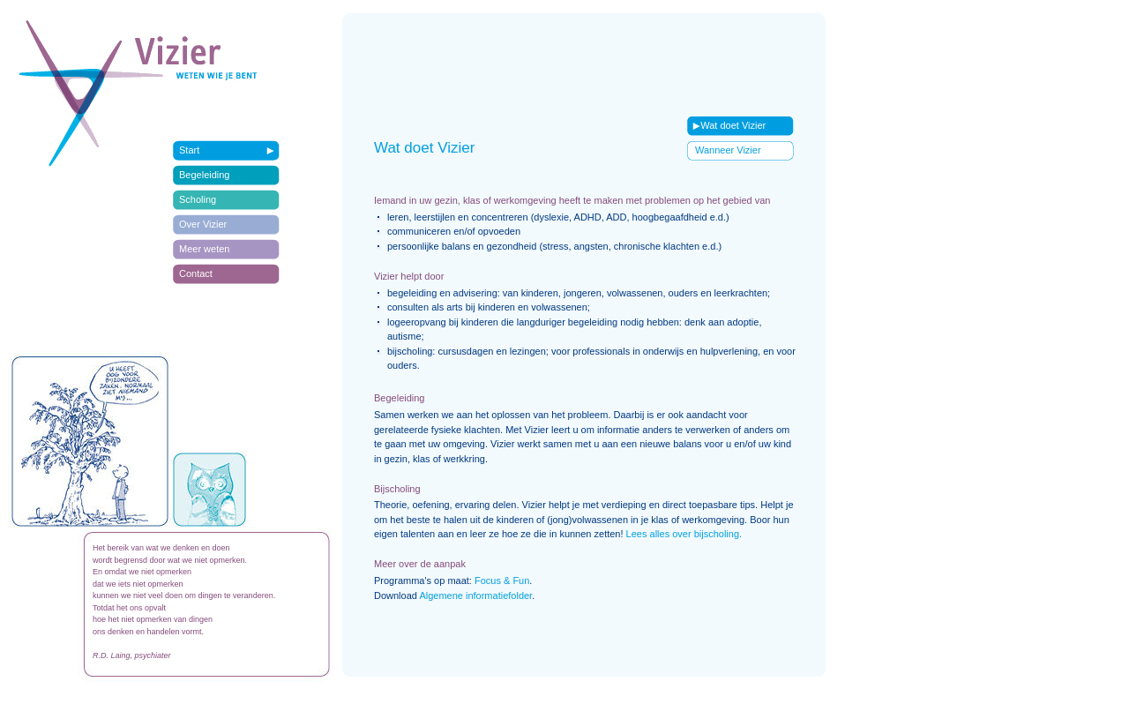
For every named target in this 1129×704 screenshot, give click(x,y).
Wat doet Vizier (726, 125)
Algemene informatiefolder (475, 595)
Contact (196, 273)
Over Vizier (203, 224)
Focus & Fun (502, 580)
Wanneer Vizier (728, 150)
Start (189, 150)
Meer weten (204, 248)
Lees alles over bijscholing (682, 533)
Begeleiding (204, 174)
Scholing (197, 199)
